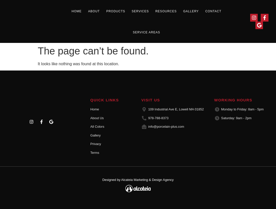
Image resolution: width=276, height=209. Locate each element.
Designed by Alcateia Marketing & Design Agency (138, 180)
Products (115, 11)
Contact (213, 11)
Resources (166, 11)
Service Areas (146, 32)
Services (140, 11)
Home (77, 11)
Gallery (191, 11)
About (94, 11)
